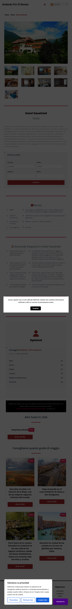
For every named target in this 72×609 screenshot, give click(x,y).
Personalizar (13, 600)
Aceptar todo (42, 600)
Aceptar (36, 308)
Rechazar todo (28, 600)
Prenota (60, 601)
